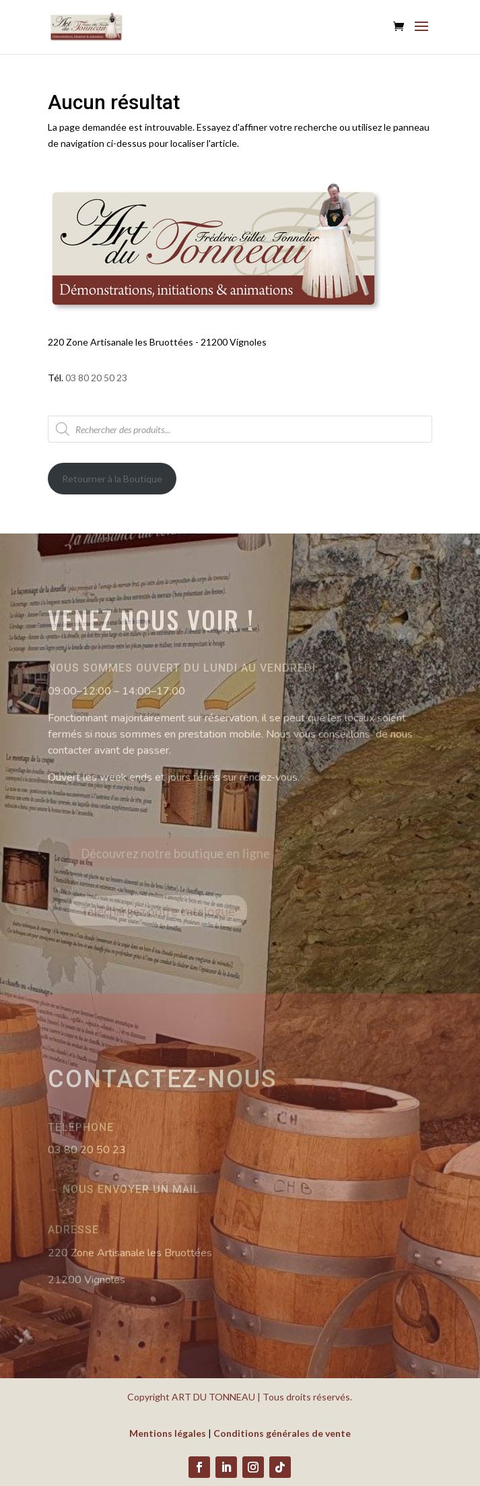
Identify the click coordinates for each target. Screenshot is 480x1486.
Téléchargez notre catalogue (171, 911)
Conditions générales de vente (282, 1433)
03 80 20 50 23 (96, 377)
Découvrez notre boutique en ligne (186, 853)
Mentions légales (167, 1433)
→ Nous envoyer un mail (124, 1189)
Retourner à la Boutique (112, 478)
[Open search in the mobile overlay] (240, 429)
